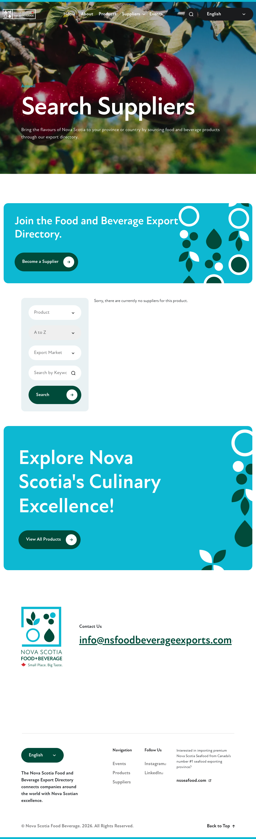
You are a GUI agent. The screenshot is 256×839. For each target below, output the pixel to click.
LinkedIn (155, 773)
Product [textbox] (42, 312)
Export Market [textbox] (48, 353)
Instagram (156, 764)
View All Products (51, 539)
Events (156, 14)
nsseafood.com (195, 780)
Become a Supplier (48, 261)
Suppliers (131, 14)
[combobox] (55, 312)
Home (69, 14)
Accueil (28, 86)
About (87, 14)
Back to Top (221, 826)
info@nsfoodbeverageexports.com (157, 640)
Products (107, 14)
